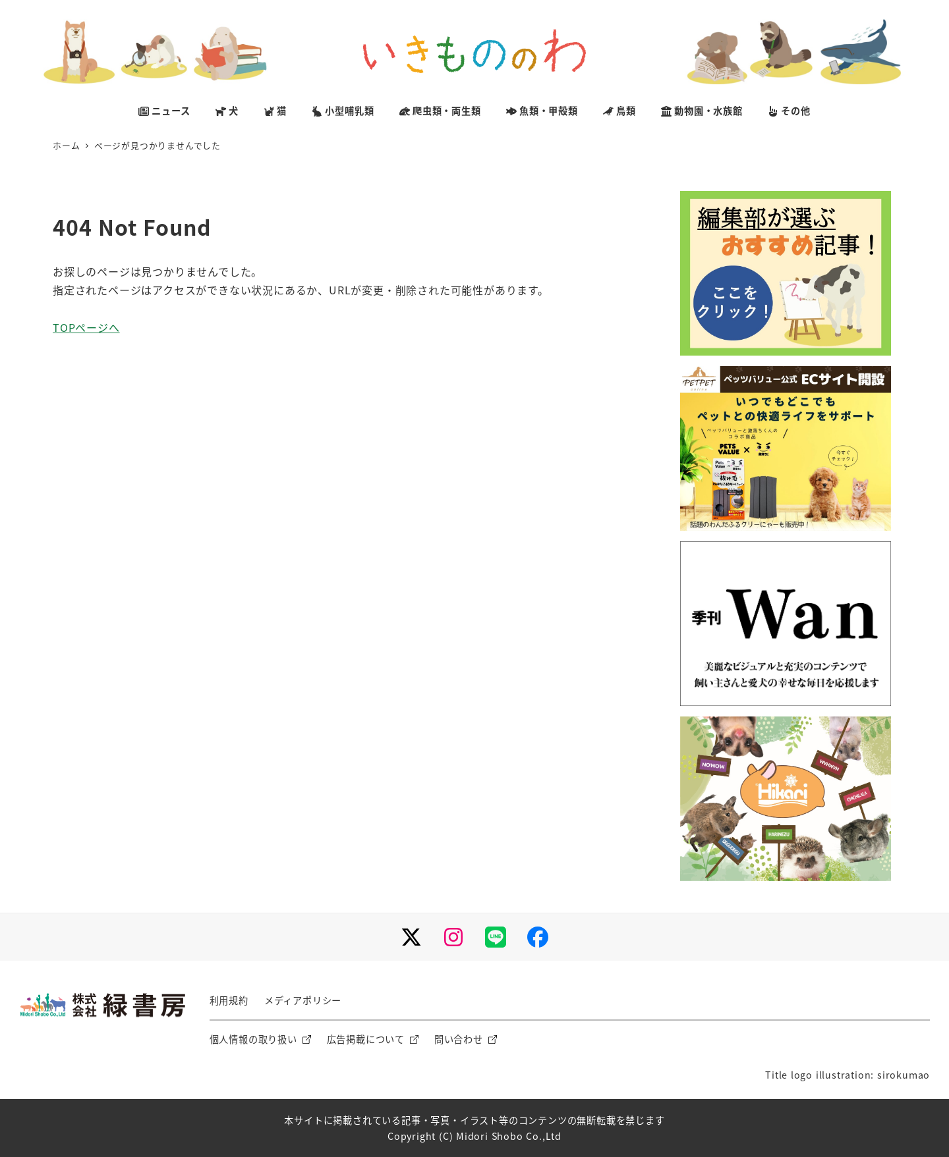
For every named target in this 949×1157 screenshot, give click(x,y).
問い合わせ (458, 1039)
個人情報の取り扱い (253, 1039)
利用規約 (229, 1000)
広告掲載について (366, 1039)
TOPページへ (86, 327)
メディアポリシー (302, 1000)
